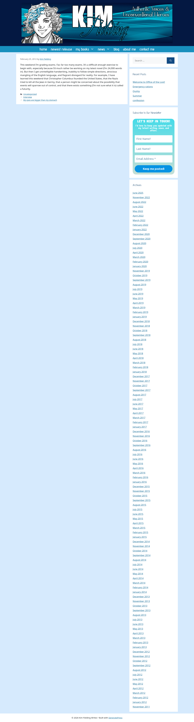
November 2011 (141, 706)
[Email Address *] (153, 158)
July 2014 (137, 564)
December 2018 (141, 321)
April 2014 (138, 578)
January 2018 (140, 371)
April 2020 (138, 252)
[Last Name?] (153, 148)
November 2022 (141, 197)
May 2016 (138, 463)
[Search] (170, 60)
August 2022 (139, 202)
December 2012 (141, 651)
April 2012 (138, 688)
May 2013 (138, 628)
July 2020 (137, 247)
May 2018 (138, 353)
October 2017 (140, 385)
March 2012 (139, 692)
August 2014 (139, 559)
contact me (147, 49)
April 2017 (138, 413)
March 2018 (139, 362)
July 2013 (137, 619)
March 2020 (139, 257)
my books (86, 49)
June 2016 (138, 458)
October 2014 (140, 550)
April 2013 (138, 633)
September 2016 (141, 445)
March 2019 (139, 307)
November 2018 (141, 325)
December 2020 (141, 234)
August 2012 (139, 670)
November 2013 (141, 601)
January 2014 (140, 592)
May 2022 (138, 211)
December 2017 (141, 376)
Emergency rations (143, 86)
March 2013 (139, 637)
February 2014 (140, 587)
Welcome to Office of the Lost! (149, 82)
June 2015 (138, 514)
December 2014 (141, 541)
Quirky (136, 91)
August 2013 (139, 614)
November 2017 (141, 380)
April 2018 (138, 358)
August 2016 (139, 449)
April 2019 (138, 302)
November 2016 (141, 436)
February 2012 (140, 697)
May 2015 (138, 518)
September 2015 (141, 500)
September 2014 (141, 555)
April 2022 (138, 215)
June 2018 (138, 348)
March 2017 (139, 417)
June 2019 (138, 293)
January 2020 (140, 266)
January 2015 (140, 536)
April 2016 (138, 468)
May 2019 (138, 298)
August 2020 (139, 243)
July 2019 (137, 289)
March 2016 (139, 472)
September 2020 (141, 238)
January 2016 (140, 481)
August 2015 (139, 504)
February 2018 (140, 367)
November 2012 (141, 656)
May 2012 (138, 683)
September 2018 (141, 335)
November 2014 (141, 546)
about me (129, 49)
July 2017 (137, 399)
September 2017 (141, 390)
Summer (137, 95)
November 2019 (141, 270)
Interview (27, 97)
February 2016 (140, 477)
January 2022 (140, 229)
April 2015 (138, 523)
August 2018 (139, 339)
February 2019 (140, 312)
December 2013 (141, 596)
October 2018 (140, 330)
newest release (61, 49)
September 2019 (141, 280)
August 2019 (139, 284)
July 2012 (137, 674)
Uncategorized (30, 94)
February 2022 (140, 224)
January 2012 (140, 702)
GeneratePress (115, 717)
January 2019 (140, 316)
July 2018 (137, 344)
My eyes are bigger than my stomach (40, 100)
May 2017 (138, 408)
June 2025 (138, 192)
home (43, 49)
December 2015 (141, 486)
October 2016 (140, 440)
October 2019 (140, 275)
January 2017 (140, 426)
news (105, 49)
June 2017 (138, 403)
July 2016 (137, 454)
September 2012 (141, 665)
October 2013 (140, 605)
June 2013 (138, 624)
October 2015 (140, 495)
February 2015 (140, 532)
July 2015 (137, 509)
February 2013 (140, 642)
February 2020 (140, 261)
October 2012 (140, 660)
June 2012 (138, 679)
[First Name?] (153, 139)
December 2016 (141, 431)
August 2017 (139, 394)
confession (138, 100)
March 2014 (139, 582)
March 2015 (139, 527)
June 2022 (138, 206)
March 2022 (139, 220)
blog (116, 49)
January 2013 (140, 647)
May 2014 (138, 573)
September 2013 (141, 610)
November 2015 (141, 491)
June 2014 (138, 569)
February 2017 (140, 422)
